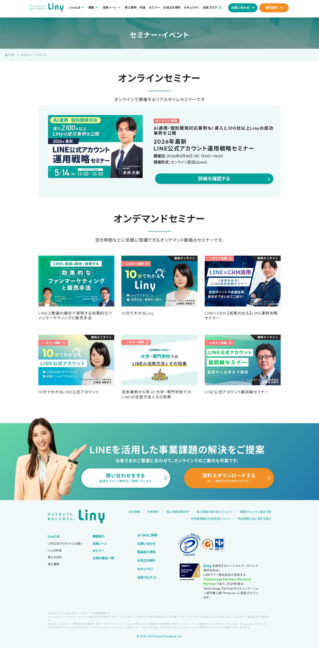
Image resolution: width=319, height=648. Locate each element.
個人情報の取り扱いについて (214, 512)
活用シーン (100, 544)
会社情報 (134, 512)
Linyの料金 (55, 550)
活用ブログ (210, 7)
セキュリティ (191, 7)
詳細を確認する (214, 179)
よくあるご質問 (147, 535)
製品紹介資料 (146, 552)
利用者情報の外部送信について (210, 518)
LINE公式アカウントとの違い (65, 543)
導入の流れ (55, 557)
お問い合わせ (240, 7)
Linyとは (54, 536)
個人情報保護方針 (177, 512)
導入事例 (131, 7)
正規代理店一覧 (103, 558)
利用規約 (153, 512)
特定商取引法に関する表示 (254, 518)
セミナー (154, 7)
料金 (143, 7)
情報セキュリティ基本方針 (255, 512)
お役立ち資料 (172, 7)
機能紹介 (99, 536)
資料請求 (271, 7)
